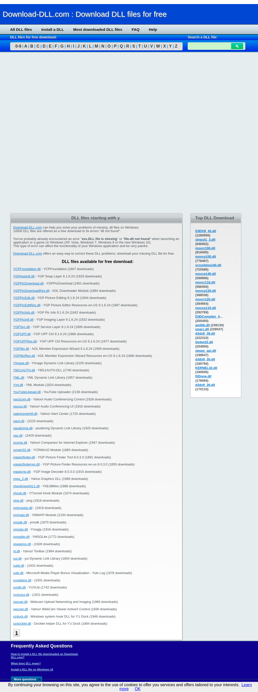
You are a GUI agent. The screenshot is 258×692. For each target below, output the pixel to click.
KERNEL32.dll (206, 368)
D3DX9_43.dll (205, 231)
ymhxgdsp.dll (22, 508)
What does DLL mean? (26, 663)
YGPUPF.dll (22, 334)
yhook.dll (19, 493)
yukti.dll (18, 565)
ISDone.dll (203, 376)
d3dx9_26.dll (205, 385)
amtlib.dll (202, 325)
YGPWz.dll (21, 349)
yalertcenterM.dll (25, 414)
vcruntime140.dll (208, 265)
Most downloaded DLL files (97, 29)
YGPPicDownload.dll (28, 283)
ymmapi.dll (21, 515)
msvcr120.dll (205, 299)
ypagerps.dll (22, 544)
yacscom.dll (21, 399)
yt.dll (16, 551)
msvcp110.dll (205, 308)
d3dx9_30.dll (205, 359)
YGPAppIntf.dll (23, 276)
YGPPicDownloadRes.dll (31, 291)
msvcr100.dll (205, 248)
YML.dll (18, 377)
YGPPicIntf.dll (23, 319)
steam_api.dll (205, 351)
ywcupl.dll (20, 602)
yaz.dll (18, 435)
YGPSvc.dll (21, 327)
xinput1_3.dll (205, 239)
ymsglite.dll (21, 537)
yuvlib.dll (19, 587)
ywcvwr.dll (20, 609)
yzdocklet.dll (22, 623)
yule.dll (18, 573)
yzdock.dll (20, 616)
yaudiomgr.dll (23, 428)
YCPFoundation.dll (26, 269)
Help (153, 29)
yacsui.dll (20, 406)
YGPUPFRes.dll (25, 341)
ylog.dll (18, 500)
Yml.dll (18, 385)
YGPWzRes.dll (24, 356)
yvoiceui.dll (21, 595)
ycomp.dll (20, 442)
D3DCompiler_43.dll (210, 316)
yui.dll (17, 558)
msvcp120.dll (205, 291)
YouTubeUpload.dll (27, 392)
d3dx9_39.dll (205, 333)
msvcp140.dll (205, 274)
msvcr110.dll (205, 282)
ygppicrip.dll (22, 472)
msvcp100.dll (205, 256)
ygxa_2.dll (20, 479)
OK (138, 689)
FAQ (136, 29)
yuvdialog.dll (22, 580)
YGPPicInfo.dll (23, 312)
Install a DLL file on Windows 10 (32, 669)
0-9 (18, 46)
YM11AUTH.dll (24, 370)
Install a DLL (52, 29)
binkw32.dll (204, 342)
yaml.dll (18, 421)
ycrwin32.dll (21, 450)
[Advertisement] (38, 133)
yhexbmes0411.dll (26, 486)
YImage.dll (21, 363)
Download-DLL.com (27, 227)
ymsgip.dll (20, 529)
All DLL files (21, 29)
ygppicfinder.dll (24, 457)
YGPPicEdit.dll (24, 298)
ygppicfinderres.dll (26, 464)
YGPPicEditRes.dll (26, 305)
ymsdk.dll (20, 522)
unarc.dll (202, 329)
